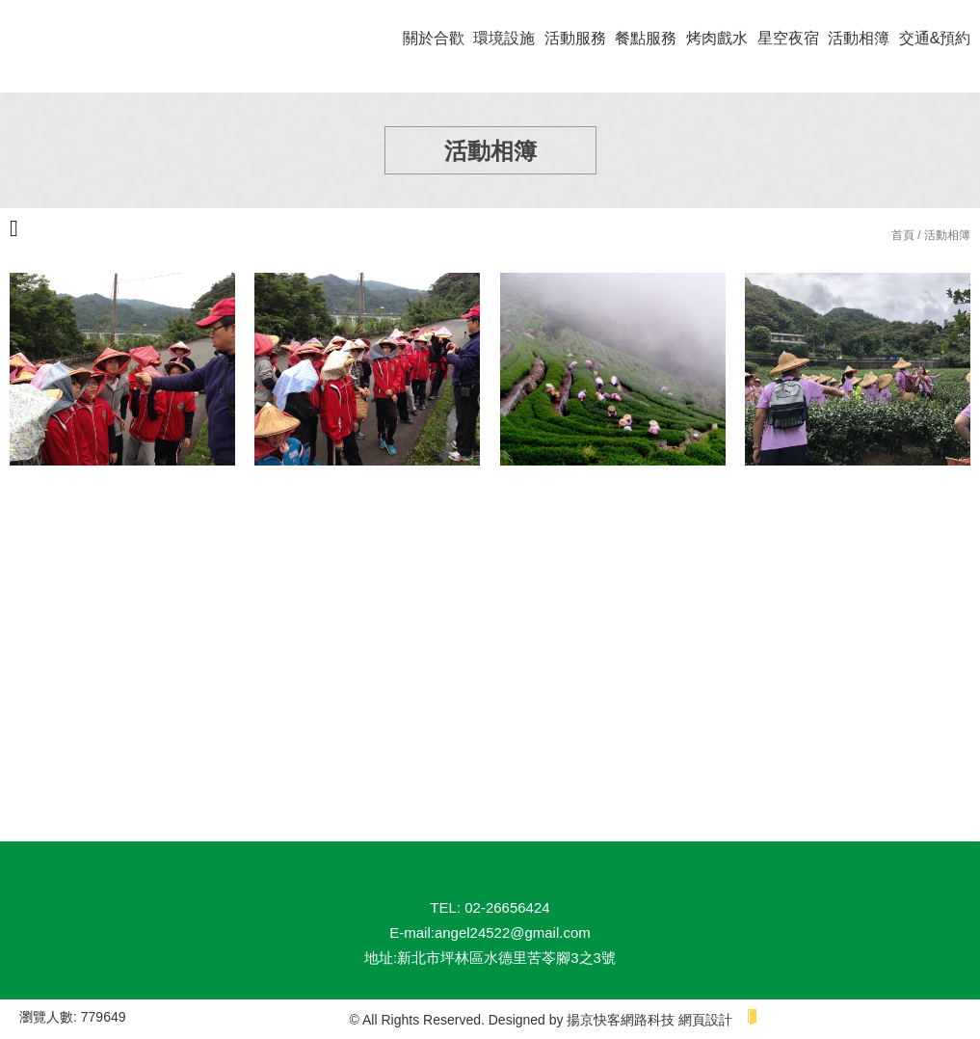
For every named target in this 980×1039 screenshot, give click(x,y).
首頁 (902, 235)
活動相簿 (858, 38)
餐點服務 (645, 38)
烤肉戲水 (717, 38)
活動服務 (575, 38)
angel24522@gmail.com (513, 932)
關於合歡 (433, 38)
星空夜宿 (788, 38)
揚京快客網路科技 (621, 1019)
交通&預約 (935, 38)
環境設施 (504, 38)
